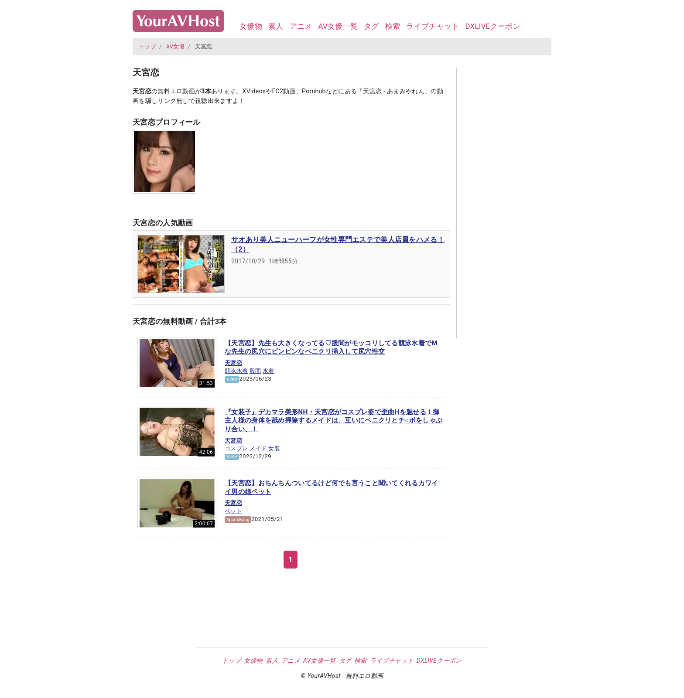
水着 (268, 371)
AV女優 (175, 46)
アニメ (301, 26)
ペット (233, 511)
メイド (258, 448)
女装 (274, 448)
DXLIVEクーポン (492, 26)
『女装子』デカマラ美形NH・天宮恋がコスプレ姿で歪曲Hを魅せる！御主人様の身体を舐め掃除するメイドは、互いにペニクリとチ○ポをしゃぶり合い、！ (333, 420)
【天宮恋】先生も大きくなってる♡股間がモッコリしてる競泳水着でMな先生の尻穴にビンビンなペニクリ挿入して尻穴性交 (331, 347)
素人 (276, 26)
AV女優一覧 (338, 26)
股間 (255, 371)
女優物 (250, 26)
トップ (147, 46)
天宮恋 (233, 363)
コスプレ (236, 448)
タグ (371, 26)
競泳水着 (236, 371)
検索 (392, 26)
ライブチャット (432, 26)
